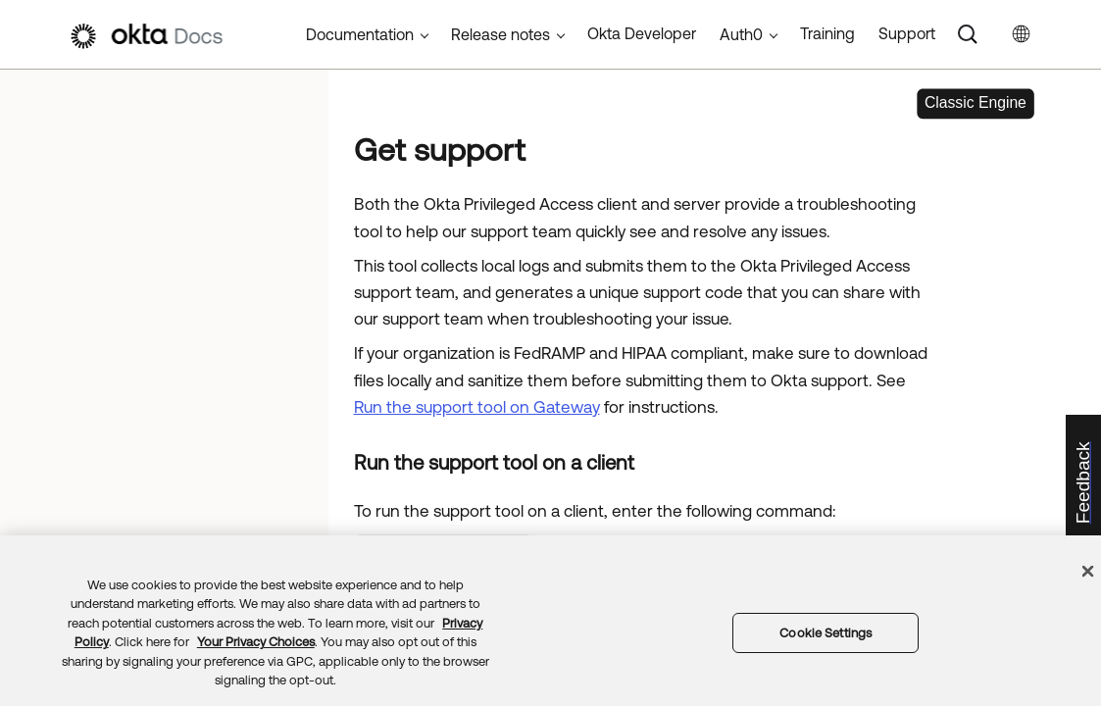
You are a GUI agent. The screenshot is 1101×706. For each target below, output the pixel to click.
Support (906, 33)
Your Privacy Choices (256, 641)
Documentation (360, 34)
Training (827, 33)
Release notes (500, 34)
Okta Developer (641, 33)
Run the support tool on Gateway (477, 407)
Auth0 (741, 34)
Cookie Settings (825, 633)
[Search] (967, 34)
